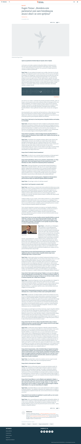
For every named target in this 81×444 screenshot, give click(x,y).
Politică (24, 5)
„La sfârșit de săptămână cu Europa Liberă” (47, 413)
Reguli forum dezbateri (10, 439)
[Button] (52, 22)
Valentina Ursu (29, 411)
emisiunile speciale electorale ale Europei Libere (39, 416)
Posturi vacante (9, 435)
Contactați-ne (8, 433)
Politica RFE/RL (9, 431)
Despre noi (8, 437)
